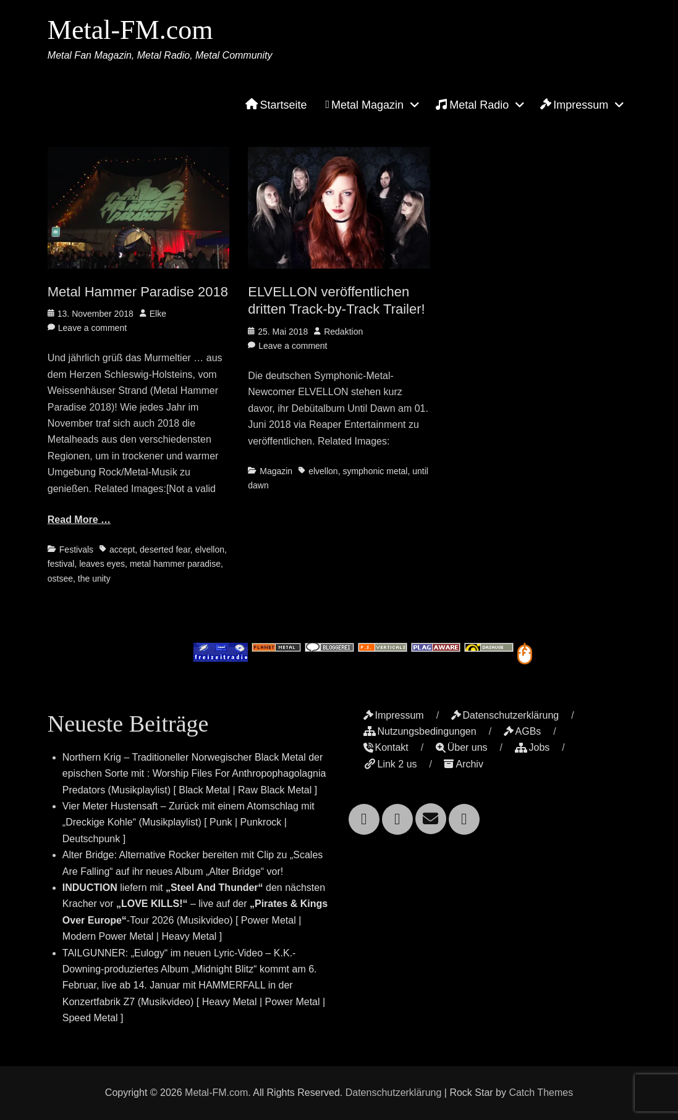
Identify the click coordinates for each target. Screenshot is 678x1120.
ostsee (60, 578)
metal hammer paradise (175, 564)
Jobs (532, 747)
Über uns (462, 747)
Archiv (463, 764)
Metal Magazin (365, 105)
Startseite (276, 105)
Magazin (276, 471)
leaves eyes (102, 564)
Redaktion (343, 331)
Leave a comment (92, 328)
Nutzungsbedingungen (420, 731)
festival (61, 564)
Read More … (79, 519)
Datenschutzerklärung (505, 715)
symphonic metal (374, 471)
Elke (158, 314)
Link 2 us (390, 764)
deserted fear (165, 549)
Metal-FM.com (130, 30)
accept (122, 549)
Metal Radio (472, 104)
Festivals (76, 549)
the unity (94, 578)
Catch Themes (541, 1092)
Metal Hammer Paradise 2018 (138, 291)
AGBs (522, 731)
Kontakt (386, 747)
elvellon (209, 549)
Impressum (574, 105)
